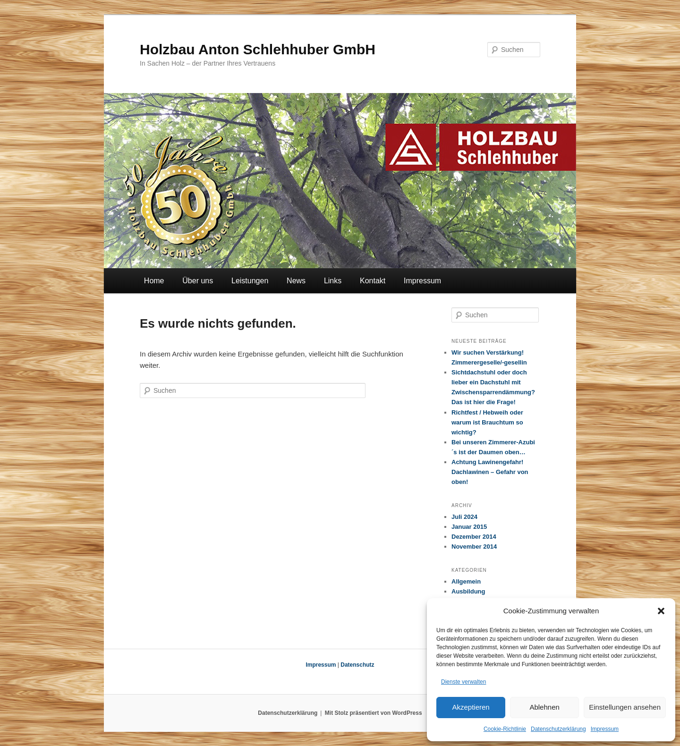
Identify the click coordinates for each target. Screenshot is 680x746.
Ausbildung (468, 591)
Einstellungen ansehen (625, 707)
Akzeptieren (470, 707)
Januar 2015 (469, 526)
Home (154, 281)
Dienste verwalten (463, 681)
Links (332, 281)
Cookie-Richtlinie (505, 729)
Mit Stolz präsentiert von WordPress (373, 713)
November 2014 (474, 546)
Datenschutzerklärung (558, 729)
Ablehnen (544, 707)
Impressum (605, 729)
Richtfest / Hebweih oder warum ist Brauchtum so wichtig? (487, 422)
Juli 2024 (464, 516)
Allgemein (466, 581)
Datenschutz (357, 664)
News (296, 281)
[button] (661, 611)
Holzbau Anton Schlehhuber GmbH (257, 49)
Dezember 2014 (473, 536)
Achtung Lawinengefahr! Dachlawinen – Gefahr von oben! (489, 471)
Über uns (197, 281)
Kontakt (372, 281)
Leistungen (249, 281)
